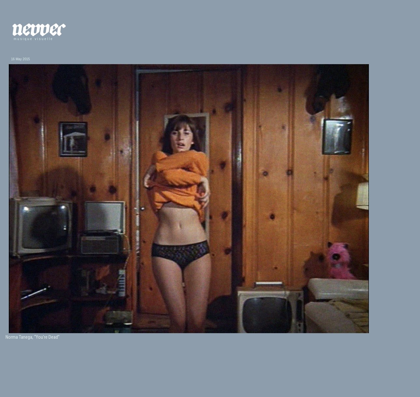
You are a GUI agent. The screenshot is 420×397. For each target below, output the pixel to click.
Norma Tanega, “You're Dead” (33, 337)
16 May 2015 (20, 59)
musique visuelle (33, 39)
